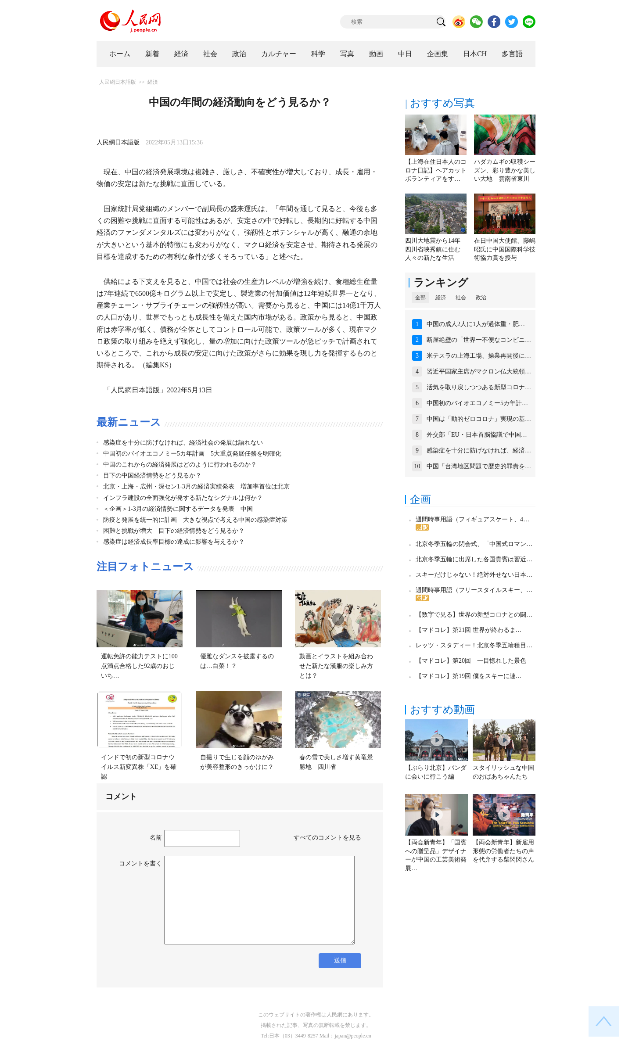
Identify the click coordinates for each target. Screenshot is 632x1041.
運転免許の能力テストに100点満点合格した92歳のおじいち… (139, 665)
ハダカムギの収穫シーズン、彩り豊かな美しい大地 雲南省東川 (504, 170)
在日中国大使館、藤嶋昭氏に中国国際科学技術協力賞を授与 (504, 249)
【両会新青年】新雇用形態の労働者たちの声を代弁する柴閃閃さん (503, 851)
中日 (405, 53)
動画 (376, 53)
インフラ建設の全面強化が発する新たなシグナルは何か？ (183, 498)
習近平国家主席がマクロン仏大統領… (479, 371)
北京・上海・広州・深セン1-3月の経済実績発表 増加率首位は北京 (196, 486)
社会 (210, 53)
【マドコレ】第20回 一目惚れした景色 (471, 660)
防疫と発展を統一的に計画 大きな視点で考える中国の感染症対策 (195, 520)
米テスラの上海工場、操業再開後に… (479, 355)
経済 (181, 53)
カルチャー (278, 53)
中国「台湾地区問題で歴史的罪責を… (479, 466)
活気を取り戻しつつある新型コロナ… (479, 387)
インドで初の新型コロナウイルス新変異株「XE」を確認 (139, 766)
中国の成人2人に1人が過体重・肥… (476, 324)
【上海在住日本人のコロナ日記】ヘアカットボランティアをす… (436, 170)
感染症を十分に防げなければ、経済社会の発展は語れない (183, 442)
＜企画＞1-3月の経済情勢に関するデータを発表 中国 (178, 509)
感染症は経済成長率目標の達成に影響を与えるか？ (173, 541)
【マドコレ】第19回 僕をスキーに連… (469, 676)
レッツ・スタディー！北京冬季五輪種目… (474, 645)
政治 (239, 53)
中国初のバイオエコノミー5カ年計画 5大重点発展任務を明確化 (192, 453)
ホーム (119, 53)
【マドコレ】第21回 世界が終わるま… (469, 630)
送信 (340, 960)
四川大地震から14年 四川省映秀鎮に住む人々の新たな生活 (436, 249)
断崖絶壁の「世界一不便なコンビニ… (479, 340)
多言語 (512, 53)
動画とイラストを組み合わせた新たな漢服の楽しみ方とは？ (336, 665)
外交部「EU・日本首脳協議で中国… (477, 434)
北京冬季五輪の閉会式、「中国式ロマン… (474, 544)
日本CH (475, 53)
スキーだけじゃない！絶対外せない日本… (474, 574)
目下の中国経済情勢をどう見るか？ (152, 475)
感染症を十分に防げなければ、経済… (479, 450)
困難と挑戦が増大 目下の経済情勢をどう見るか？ (173, 531)
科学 (318, 53)
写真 (347, 53)
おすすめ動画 (442, 709)
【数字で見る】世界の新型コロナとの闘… (474, 614)
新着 (152, 53)
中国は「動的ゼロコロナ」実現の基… (479, 419)
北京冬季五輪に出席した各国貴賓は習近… (474, 559)
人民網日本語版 (117, 82)
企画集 (437, 53)
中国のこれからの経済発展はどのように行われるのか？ (180, 464)
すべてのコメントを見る (327, 837)
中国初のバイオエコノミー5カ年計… (477, 403)
